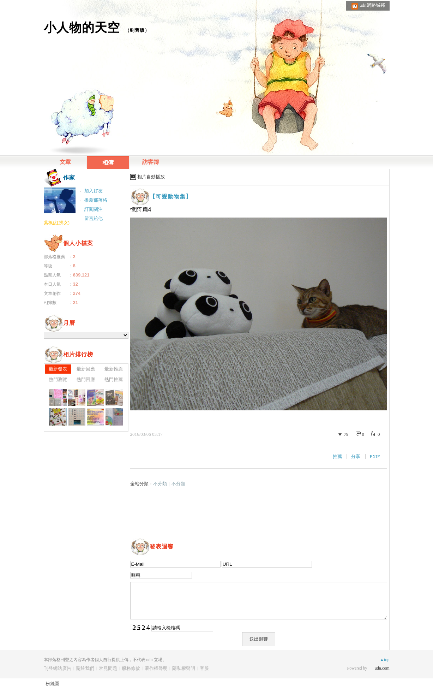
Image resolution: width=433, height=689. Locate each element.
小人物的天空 (82, 27)
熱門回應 (86, 379)
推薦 (337, 456)
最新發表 (58, 369)
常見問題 (108, 668)
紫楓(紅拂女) (57, 222)
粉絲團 (52, 683)
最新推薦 (113, 369)
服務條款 (131, 668)
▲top (384, 659)
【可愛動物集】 (171, 197)
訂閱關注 (93, 209)
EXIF (375, 456)
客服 (204, 668)
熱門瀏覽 (58, 379)
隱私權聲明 (183, 668)
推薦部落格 (95, 200)
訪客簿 (150, 162)
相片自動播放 (151, 176)
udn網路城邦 (372, 5)
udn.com (382, 668)
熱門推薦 (113, 379)
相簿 (108, 163)
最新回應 (86, 369)
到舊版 (137, 30)
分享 (355, 456)
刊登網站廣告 (57, 668)
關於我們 (85, 668)
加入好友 (93, 191)
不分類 (160, 483)
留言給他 (93, 218)
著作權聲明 (156, 668)
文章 (65, 162)
